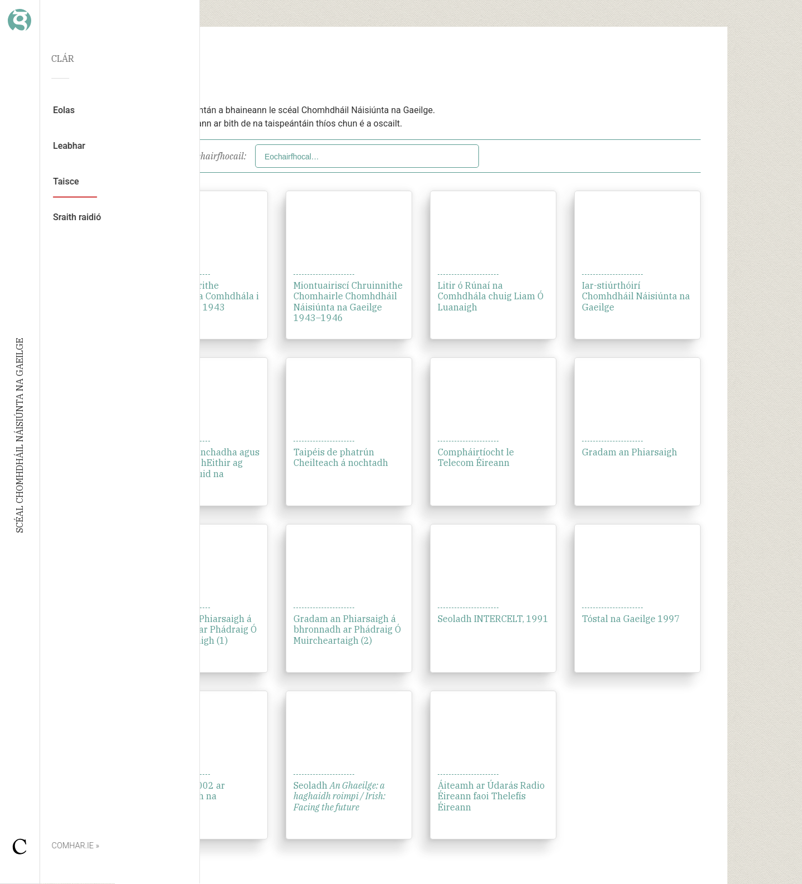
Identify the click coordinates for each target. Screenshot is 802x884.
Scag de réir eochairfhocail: (193, 156)
